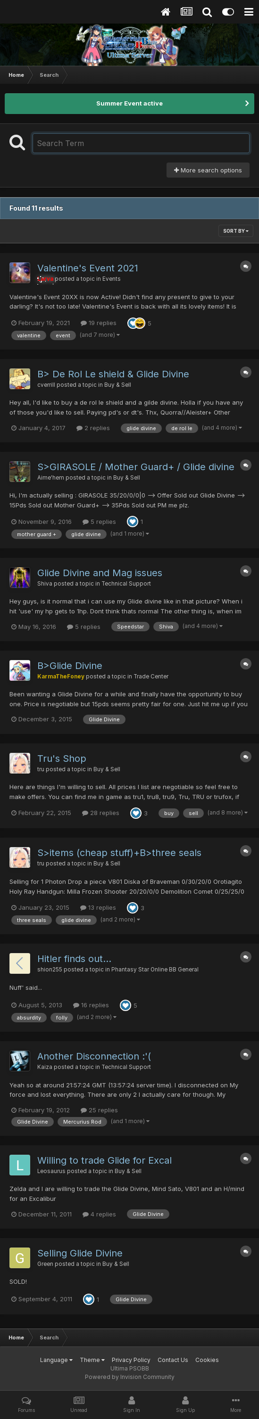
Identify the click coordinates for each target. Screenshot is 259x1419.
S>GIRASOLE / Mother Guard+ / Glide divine (135, 467)
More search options (208, 170)
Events (111, 279)
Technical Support (126, 583)
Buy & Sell (117, 385)
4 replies (99, 1214)
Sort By (236, 231)
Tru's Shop (61, 758)
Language (56, 1359)
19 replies (99, 322)
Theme (92, 1359)
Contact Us (173, 1359)
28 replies (100, 812)
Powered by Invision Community (130, 1376)
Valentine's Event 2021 (87, 268)
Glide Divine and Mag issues (99, 573)
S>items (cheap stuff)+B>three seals (119, 852)
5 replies (99, 521)
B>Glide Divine (69, 665)
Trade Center (151, 676)
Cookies (207, 1359)
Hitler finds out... (74, 958)
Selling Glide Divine (80, 1253)
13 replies (98, 907)
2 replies (93, 428)
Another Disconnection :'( (94, 1056)
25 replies (99, 1110)
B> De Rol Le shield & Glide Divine (113, 374)
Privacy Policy (131, 1359)
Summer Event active (129, 103)
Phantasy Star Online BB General (155, 969)
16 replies (91, 1005)
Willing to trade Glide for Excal (104, 1160)
